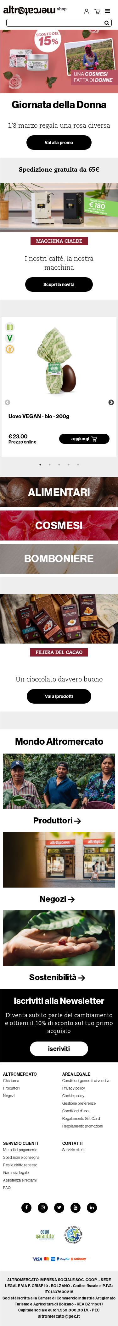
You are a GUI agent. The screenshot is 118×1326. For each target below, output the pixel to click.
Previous (7, 402)
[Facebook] (26, 1208)
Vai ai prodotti (59, 696)
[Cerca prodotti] (59, 23)
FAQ (7, 1188)
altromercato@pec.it (59, 1316)
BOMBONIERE (59, 558)
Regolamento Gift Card (81, 1118)
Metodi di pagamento (20, 1150)
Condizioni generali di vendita (86, 1081)
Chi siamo (11, 1081)
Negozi (59, 899)
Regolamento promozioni (82, 1126)
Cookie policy (73, 1096)
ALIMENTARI (59, 492)
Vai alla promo (59, 142)
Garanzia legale (16, 1172)
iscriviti (59, 1049)
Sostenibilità (58, 977)
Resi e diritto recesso (20, 1165)
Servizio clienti (74, 1150)
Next (111, 402)
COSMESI (58, 525)
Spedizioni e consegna (21, 1157)
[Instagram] (43, 1208)
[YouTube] (75, 1208)
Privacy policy (73, 1088)
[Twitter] (59, 1208)
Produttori (58, 820)
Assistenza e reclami (20, 1180)
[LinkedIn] (92, 1208)
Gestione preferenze (79, 1103)
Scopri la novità (59, 284)
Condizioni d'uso (75, 1111)
